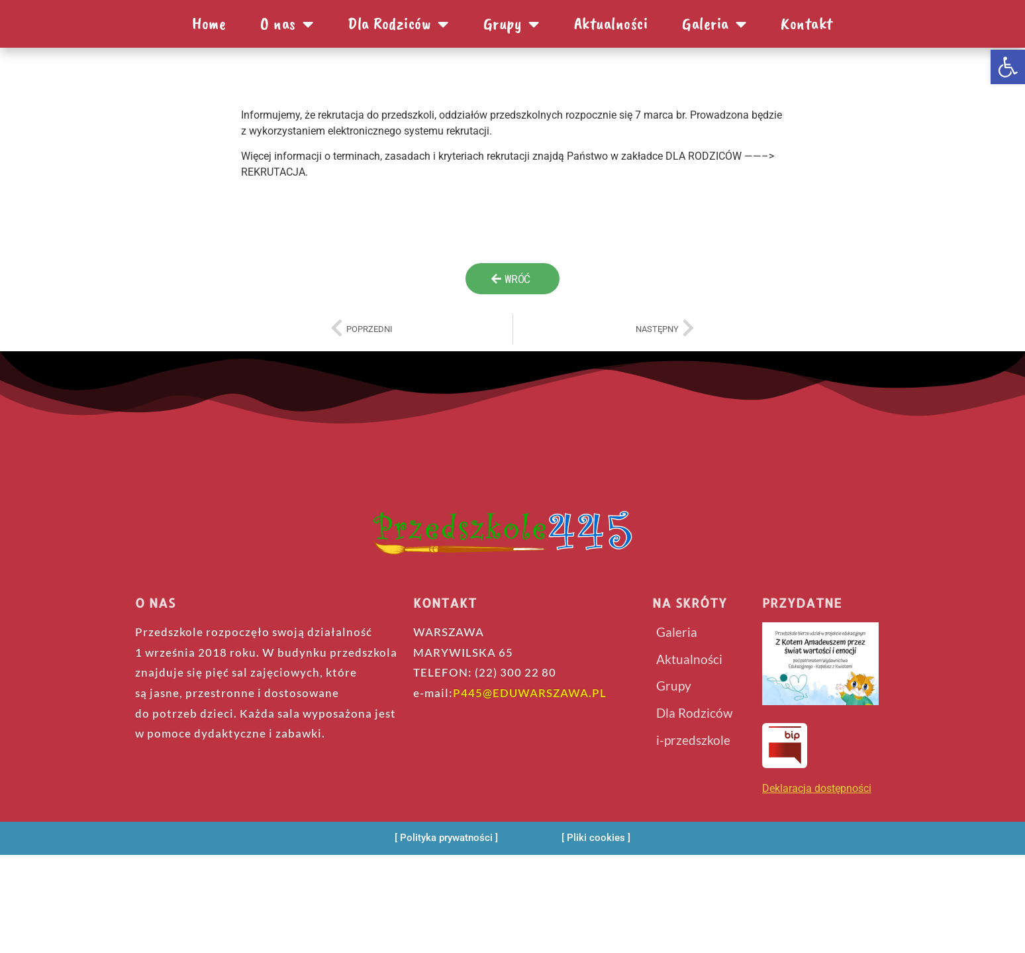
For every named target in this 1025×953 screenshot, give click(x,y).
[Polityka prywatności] (446, 838)
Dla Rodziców (398, 24)
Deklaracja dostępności (816, 788)
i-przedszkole (693, 739)
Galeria (714, 24)
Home (209, 23)
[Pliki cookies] (596, 838)
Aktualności (611, 23)
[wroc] (512, 278)
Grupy (511, 24)
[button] (1008, 67)
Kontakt (807, 23)
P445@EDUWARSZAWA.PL (530, 693)
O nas (286, 24)
